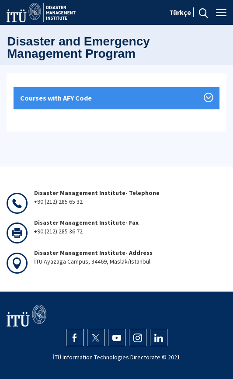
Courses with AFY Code (56, 98)
